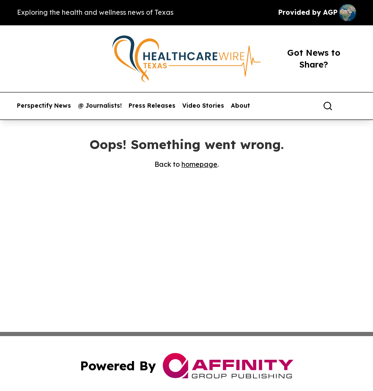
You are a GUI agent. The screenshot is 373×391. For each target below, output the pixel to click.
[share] (350, 106)
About (240, 105)
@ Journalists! (100, 105)
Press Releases (152, 105)
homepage (199, 164)
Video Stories (203, 105)
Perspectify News (44, 105)
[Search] (328, 106)
